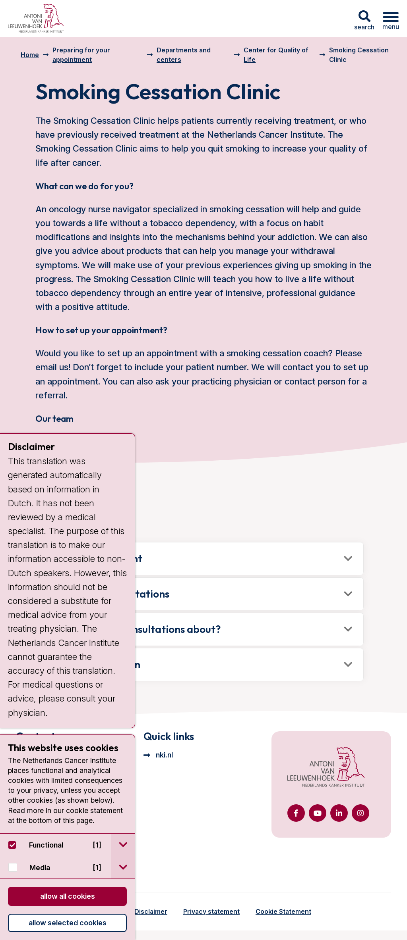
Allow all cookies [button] (67, 896)
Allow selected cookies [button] (68, 923)
